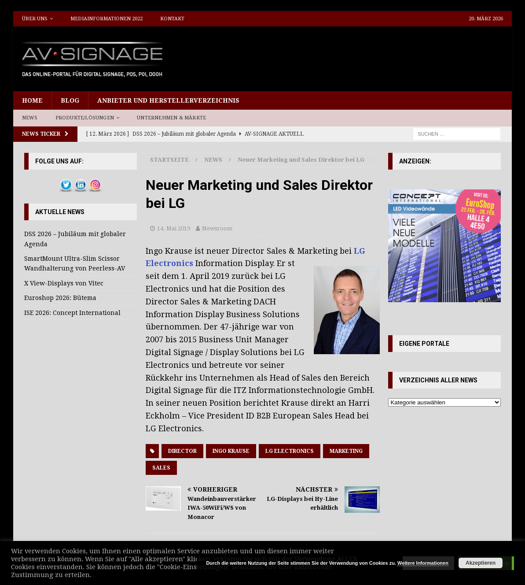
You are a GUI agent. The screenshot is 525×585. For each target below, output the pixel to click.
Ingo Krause (231, 451)
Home (32, 100)
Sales (161, 468)
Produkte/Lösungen (84, 118)
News (30, 118)
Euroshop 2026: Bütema (60, 297)
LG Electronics (289, 451)
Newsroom (217, 228)
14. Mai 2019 (173, 228)
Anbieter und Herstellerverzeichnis (168, 100)
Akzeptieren (481, 563)
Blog (70, 100)
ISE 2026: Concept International (72, 312)
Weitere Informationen (422, 563)
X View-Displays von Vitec (63, 283)
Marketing (346, 451)
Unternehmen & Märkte (171, 118)
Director (182, 451)
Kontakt (172, 19)
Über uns (35, 19)
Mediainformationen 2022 (106, 19)
